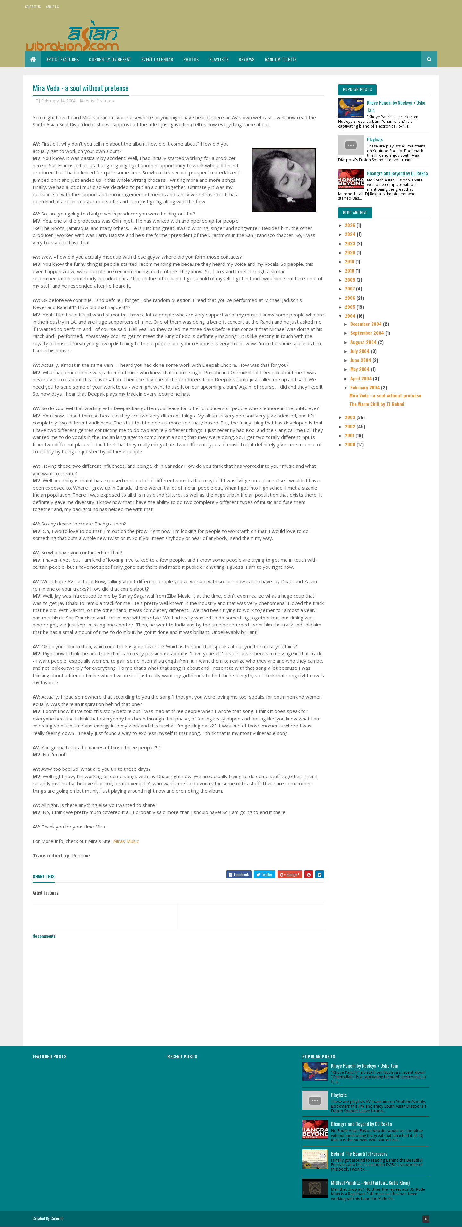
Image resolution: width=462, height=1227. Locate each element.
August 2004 (364, 342)
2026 (350, 225)
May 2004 (360, 369)
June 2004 (361, 360)
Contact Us (33, 6)
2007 (350, 288)
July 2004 (360, 351)
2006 (350, 297)
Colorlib (57, 1218)
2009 (350, 279)
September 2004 (367, 332)
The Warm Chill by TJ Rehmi (376, 403)
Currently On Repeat (110, 59)
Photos (191, 59)
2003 (350, 417)
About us (52, 6)
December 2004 (366, 323)
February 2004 (365, 387)
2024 (351, 234)
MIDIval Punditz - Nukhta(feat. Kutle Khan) (370, 1182)
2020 (350, 252)
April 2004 (361, 378)
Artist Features (62, 59)
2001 (350, 435)
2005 (350, 306)
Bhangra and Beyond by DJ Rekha (397, 173)
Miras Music (126, 841)
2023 (350, 243)
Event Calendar (157, 59)
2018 (350, 270)
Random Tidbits (281, 59)
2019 (350, 261)
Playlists (219, 59)
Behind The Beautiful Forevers (359, 1153)
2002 (350, 426)
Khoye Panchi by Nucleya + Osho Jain (364, 1065)
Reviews (247, 59)
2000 (350, 444)
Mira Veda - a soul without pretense (385, 395)
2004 (351, 315)
